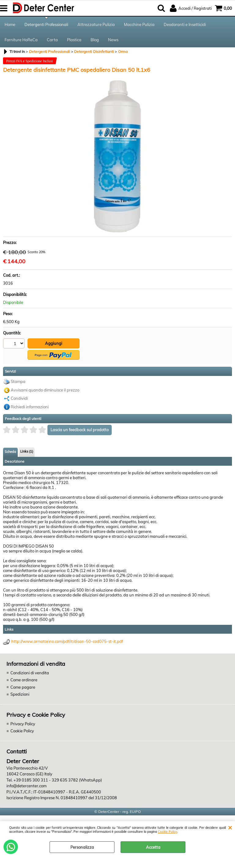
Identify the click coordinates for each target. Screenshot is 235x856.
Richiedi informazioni (30, 406)
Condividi (19, 398)
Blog (95, 39)
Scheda (10, 452)
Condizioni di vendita (29, 672)
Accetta (153, 847)
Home (10, 24)
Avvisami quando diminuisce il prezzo (45, 390)
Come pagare (22, 687)
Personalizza (82, 847)
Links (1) (26, 451)
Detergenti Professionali (46, 24)
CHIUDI (230, 827)
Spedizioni (19, 694)
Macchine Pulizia (139, 24)
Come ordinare (23, 679)
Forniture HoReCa (21, 39)
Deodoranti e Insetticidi (185, 24)
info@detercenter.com (26, 785)
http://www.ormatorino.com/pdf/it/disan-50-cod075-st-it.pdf (67, 641)
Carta (52, 39)
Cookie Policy (167, 832)
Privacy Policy (22, 723)
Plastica (74, 39)
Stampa (18, 381)
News (113, 39)
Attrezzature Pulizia (96, 24)
